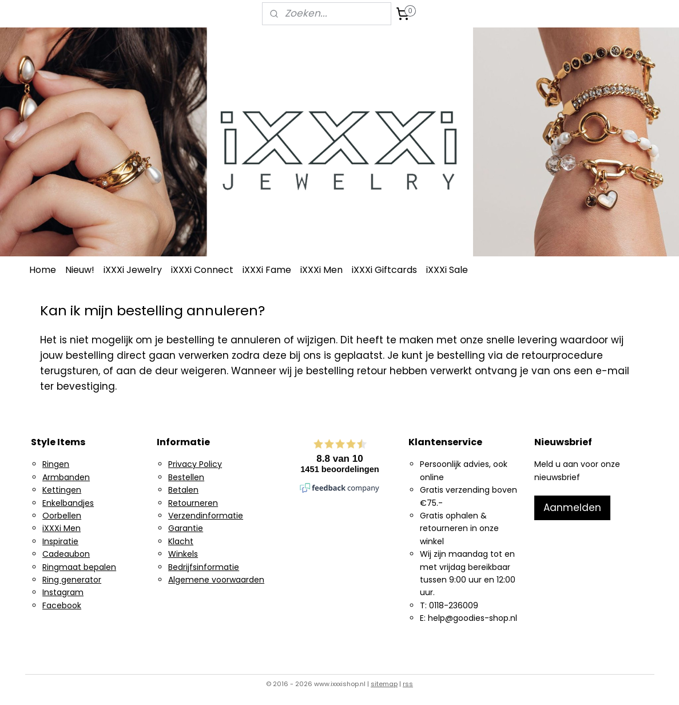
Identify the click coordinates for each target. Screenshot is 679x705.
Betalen (183, 490)
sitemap (384, 683)
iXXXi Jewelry (133, 269)
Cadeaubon (66, 554)
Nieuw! (79, 269)
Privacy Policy (195, 464)
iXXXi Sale (447, 269)
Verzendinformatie (205, 515)
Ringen (55, 464)
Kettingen (61, 490)
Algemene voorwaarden (216, 579)
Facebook (61, 605)
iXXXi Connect (202, 269)
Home (42, 269)
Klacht (180, 541)
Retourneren (193, 503)
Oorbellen (61, 515)
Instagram (63, 592)
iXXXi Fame (267, 269)
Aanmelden (572, 507)
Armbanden (66, 477)
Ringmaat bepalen (79, 567)
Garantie (185, 528)
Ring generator (71, 579)
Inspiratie (60, 541)
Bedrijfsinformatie (203, 567)
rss (408, 683)
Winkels (183, 554)
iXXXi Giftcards (384, 269)
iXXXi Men (321, 269)
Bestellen (186, 477)
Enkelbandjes (68, 503)
